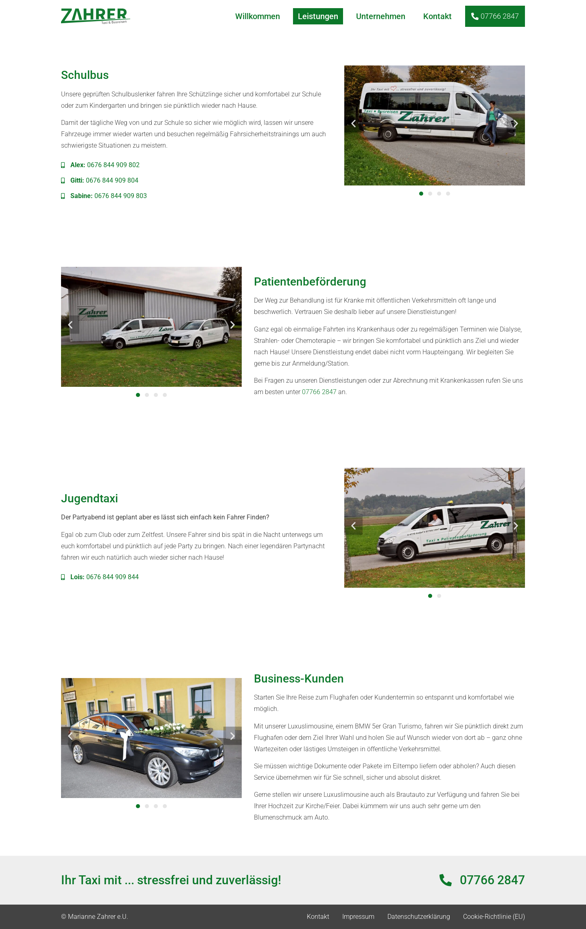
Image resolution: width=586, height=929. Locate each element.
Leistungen (318, 16)
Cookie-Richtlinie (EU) (494, 916)
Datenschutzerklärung (418, 916)
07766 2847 (319, 392)
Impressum (358, 916)
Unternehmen (380, 16)
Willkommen (257, 16)
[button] (353, 123)
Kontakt (437, 16)
